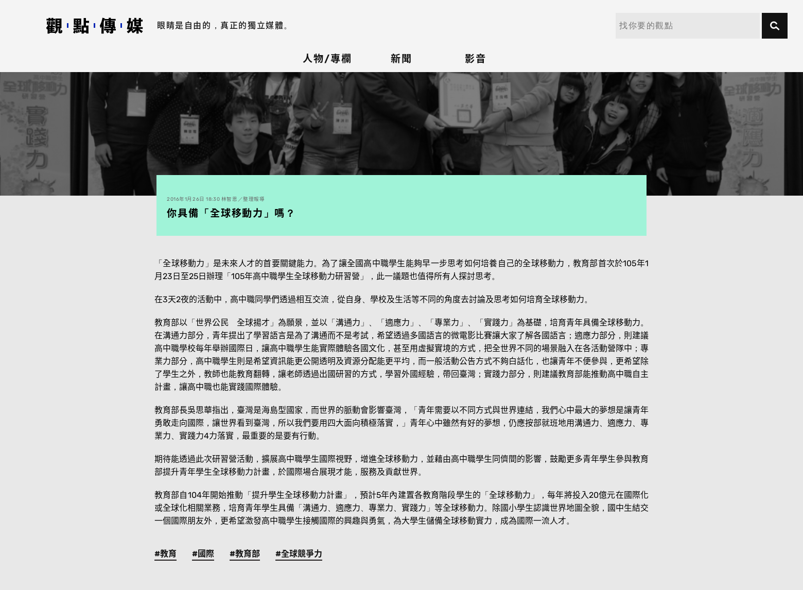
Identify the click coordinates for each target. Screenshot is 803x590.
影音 (475, 59)
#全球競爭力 (298, 554)
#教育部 (245, 554)
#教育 (165, 554)
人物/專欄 (327, 59)
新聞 (401, 59)
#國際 (203, 554)
